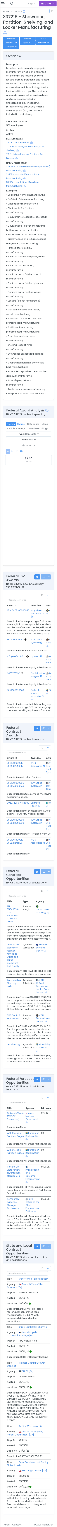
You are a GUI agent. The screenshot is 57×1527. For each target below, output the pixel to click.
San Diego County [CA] (34, 1470)
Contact (17, 1524)
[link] (48, 595)
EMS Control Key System (13, 1017)
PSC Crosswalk (14, 138)
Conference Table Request (33, 1278)
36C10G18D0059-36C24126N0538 (16, 821)
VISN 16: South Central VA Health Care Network (42, 986)
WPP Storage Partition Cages (15, 1134)
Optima (35, 656)
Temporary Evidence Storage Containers (13, 1203)
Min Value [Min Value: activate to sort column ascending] (46, 1108)
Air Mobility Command (43, 1046)
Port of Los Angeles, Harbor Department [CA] (25, 1433)
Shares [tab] (21, 424)
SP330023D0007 (15, 690)
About (7, 1524)
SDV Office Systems (36, 641)
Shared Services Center (41, 947)
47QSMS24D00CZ (16, 656)
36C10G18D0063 (15, 639)
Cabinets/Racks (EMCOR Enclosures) (15, 1116)
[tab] (8, 451)
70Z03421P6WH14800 (18, 802)
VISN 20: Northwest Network (43, 1018)
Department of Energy (43, 911)
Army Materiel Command (32, 1116)
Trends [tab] (11, 424)
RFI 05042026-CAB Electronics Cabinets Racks (13, 914)
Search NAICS (12, 11)
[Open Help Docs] (24, 11)
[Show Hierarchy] (5, 33)
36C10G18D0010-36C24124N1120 (15, 841)
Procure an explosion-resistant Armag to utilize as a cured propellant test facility (13, 955)
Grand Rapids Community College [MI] (22, 1334)
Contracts (11, 43)
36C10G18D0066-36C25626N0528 (16, 784)
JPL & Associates (36, 764)
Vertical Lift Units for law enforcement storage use (14, 1171)
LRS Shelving (13, 1044)
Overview (11, 39)
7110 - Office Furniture (17, 142)
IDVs (44, 39)
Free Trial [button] (47, 3)
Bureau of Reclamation (32, 1134)
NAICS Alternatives (17, 162)
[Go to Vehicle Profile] (25, 639)
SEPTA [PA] (27, 1371)
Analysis (27, 39)
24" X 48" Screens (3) (30, 1426)
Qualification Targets (38, 675)
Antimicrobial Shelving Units (14, 983)
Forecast (43, 43)
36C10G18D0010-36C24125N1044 (15, 764)
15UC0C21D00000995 (18, 610)
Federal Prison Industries (36, 693)
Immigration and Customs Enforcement (33, 1174)
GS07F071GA (13, 673)
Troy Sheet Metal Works (37, 612)
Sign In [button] (31, 3)
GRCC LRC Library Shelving (33, 1326)
